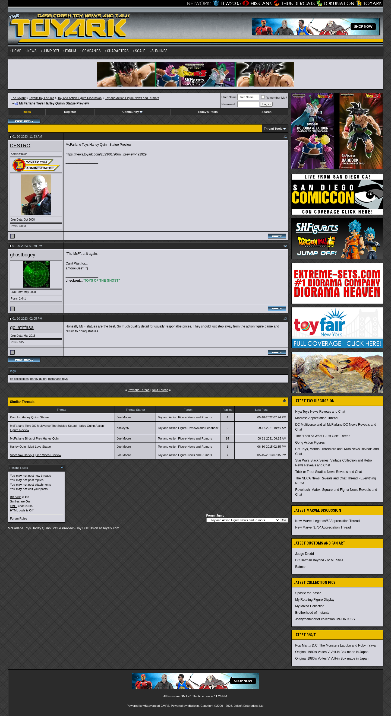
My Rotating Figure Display (314, 600)
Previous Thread (139, 390)
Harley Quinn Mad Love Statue (30, 446)
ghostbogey (22, 254)
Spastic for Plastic (308, 593)
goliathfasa (22, 327)
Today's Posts (207, 111)
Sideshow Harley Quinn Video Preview (35, 455)
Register (70, 111)
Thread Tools (273, 128)
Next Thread (160, 390)
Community (132, 111)
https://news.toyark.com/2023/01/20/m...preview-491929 (106, 154)
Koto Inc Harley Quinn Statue (29, 417)
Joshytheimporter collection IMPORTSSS (325, 619)
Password (228, 104)
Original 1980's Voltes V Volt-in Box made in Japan (331, 652)
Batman (300, 567)
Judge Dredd (304, 554)
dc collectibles (19, 378)
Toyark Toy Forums (41, 98)
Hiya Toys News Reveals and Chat (320, 411)
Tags (13, 371)
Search (266, 111)
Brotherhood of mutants (312, 613)
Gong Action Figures (310, 442)
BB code (15, 497)
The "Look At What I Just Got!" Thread (322, 436)
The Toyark (18, 98)
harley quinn (38, 378)
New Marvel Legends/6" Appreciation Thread (327, 521)
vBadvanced (151, 705)
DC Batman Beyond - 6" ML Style (319, 560)
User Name (229, 97)
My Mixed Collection (309, 606)
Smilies (15, 501)
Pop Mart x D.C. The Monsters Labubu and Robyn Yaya (335, 645)
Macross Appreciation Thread (316, 418)
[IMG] (13, 506)
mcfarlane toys (58, 378)
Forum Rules (18, 518)
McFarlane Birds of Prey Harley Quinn (35, 438)
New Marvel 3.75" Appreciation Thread (323, 527)
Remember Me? (274, 97)
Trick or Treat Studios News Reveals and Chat (328, 472)
